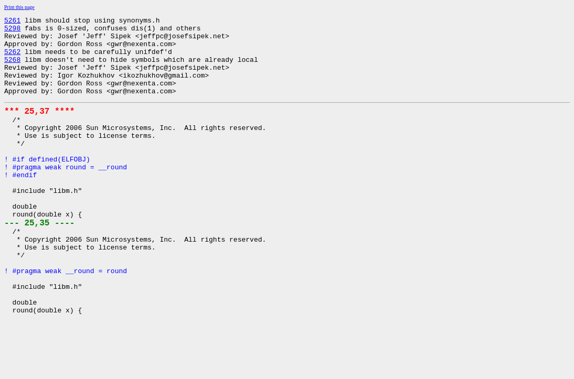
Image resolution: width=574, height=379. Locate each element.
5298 (12, 31)
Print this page (19, 7)
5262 (12, 59)
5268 (12, 68)
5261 (12, 21)
